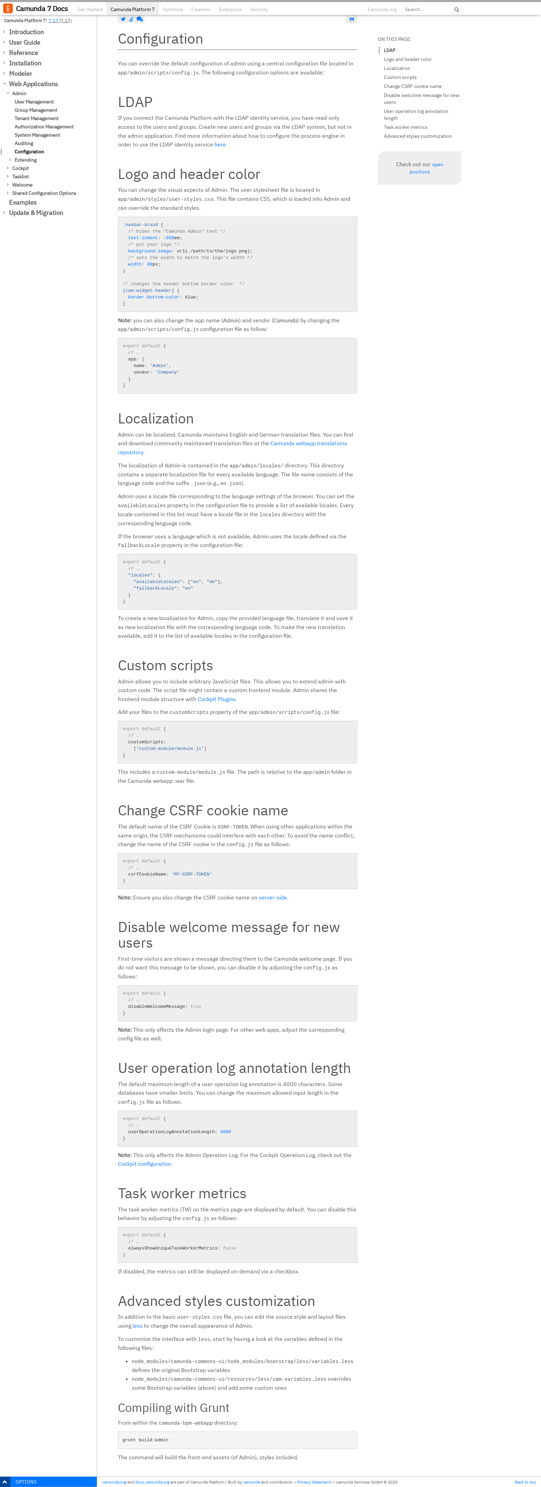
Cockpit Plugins (217, 699)
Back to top (525, 1482)
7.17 (53, 20)
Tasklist (20, 176)
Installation (25, 63)
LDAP (389, 50)
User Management (34, 102)
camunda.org (114, 1482)
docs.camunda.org (152, 1482)
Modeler (20, 74)
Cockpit (20, 168)
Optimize (173, 9)
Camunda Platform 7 (133, 9)
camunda (251, 1482)
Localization (397, 68)
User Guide (24, 42)
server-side (273, 897)
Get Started (89, 9)
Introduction (26, 32)
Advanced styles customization (418, 136)
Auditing (24, 143)
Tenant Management (37, 118)
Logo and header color (408, 59)
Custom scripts (400, 77)
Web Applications (33, 84)
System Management (37, 135)
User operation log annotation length (416, 114)
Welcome (22, 185)
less (137, 1325)
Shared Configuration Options (44, 193)
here (220, 144)
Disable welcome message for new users (422, 98)
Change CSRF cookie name (413, 86)
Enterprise (230, 9)
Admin (19, 93)
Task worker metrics (406, 127)
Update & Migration (36, 213)
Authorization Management (44, 127)
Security (259, 9)
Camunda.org (382, 9)
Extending (25, 160)
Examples (23, 202)
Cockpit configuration (144, 1163)
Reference (23, 53)
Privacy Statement (314, 1482)
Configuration (29, 152)
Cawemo (201, 9)
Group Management (36, 110)
